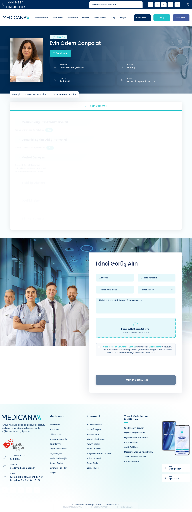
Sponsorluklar (93, 468)
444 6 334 (65, 81)
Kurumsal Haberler (58, 468)
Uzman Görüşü (56, 463)
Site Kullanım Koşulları (134, 428)
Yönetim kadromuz (96, 439)
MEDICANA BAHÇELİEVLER (72, 67)
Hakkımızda (55, 424)
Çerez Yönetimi (131, 461)
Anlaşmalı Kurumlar (58, 439)
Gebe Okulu (92, 463)
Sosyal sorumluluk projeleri (99, 453)
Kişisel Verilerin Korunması (136, 437)
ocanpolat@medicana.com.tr (142, 81)
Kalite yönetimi (94, 458)
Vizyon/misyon (94, 429)
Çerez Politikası (131, 442)
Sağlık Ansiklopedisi (58, 448)
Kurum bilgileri (93, 444)
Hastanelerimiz (56, 429)
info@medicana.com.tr (22, 467)
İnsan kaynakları (94, 424)
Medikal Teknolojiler (58, 458)
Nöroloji (131, 67)
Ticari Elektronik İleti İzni (135, 456)
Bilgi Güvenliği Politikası (134, 432)
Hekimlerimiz (55, 444)
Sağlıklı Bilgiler (56, 453)
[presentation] (135, 366)
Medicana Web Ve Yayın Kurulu (138, 452)
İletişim (53, 472)
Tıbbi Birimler (55, 434)
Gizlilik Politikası (131, 447)
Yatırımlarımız (93, 434)
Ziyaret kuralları (94, 448)
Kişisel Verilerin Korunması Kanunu (119, 346)
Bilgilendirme (155, 346)
